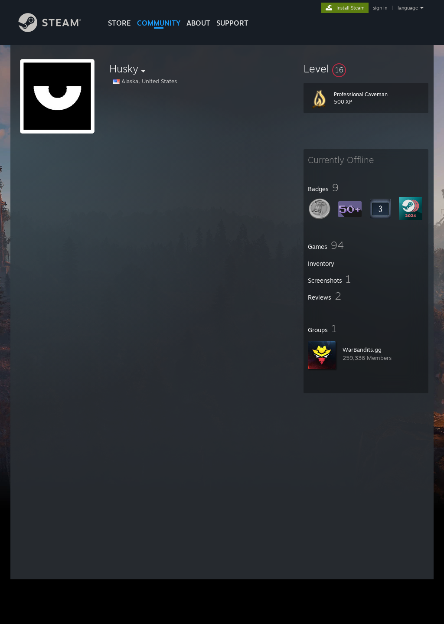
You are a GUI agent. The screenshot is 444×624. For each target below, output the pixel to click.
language (408, 8)
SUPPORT (232, 23)
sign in (380, 8)
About (198, 23)
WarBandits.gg (362, 349)
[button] (366, 68)
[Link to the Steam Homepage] (56, 29)
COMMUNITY (158, 23)
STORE (119, 23)
